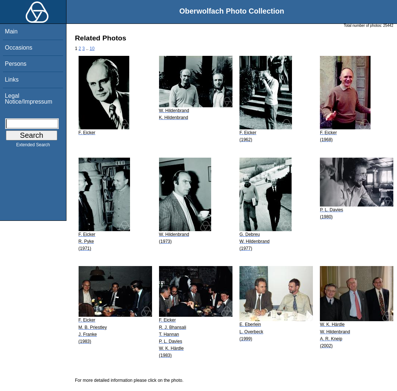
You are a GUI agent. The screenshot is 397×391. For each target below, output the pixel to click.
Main (11, 31)
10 (92, 48)
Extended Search (33, 146)
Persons (15, 64)
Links (11, 79)
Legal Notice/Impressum (28, 99)
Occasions (18, 47)
